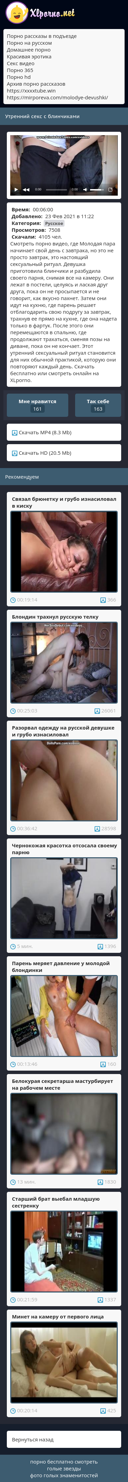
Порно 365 (20, 70)
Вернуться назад (33, 1439)
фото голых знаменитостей (64, 1475)
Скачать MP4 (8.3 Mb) (41, 432)
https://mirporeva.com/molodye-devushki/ (57, 97)
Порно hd (19, 76)
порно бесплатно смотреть (64, 1461)
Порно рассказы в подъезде (42, 35)
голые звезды (64, 1468)
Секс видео (20, 63)
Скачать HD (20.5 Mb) (41, 452)
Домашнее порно (29, 49)
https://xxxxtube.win (31, 90)
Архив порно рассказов (36, 83)
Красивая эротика (29, 56)
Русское (54, 223)
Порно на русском (29, 42)
